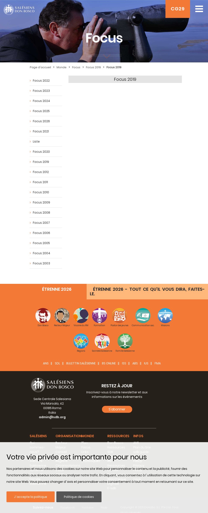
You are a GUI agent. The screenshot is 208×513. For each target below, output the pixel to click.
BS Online (109, 357)
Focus (76, 67)
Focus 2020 (41, 151)
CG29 (178, 8)
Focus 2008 (41, 212)
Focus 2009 (41, 202)
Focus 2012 (41, 172)
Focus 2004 (41, 253)
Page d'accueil (40, 67)
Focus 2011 (40, 182)
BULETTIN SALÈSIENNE (81, 357)
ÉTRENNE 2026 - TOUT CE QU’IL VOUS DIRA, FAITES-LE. (147, 285)
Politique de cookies (79, 497)
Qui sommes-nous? (37, 441)
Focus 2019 (93, 67)
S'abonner (117, 402)
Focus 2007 (41, 223)
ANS (46, 357)
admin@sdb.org (52, 410)
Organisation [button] (69, 429)
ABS (135, 357)
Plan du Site (142, 441)
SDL (57, 357)
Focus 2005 (41, 243)
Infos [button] (138, 429)
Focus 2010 (41, 192)
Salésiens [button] (38, 429)
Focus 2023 (41, 91)
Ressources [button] (118, 429)
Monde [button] (87, 429)
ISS (124, 357)
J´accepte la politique (30, 497)
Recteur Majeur (61, 438)
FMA (158, 357)
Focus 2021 (41, 131)
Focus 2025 (41, 111)
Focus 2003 (41, 263)
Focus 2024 (41, 101)
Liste (36, 141)
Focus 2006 (41, 233)
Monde (62, 67)
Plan (84, 436)
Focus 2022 (41, 80)
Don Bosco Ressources (116, 438)
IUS (146, 357)
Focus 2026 (41, 121)
